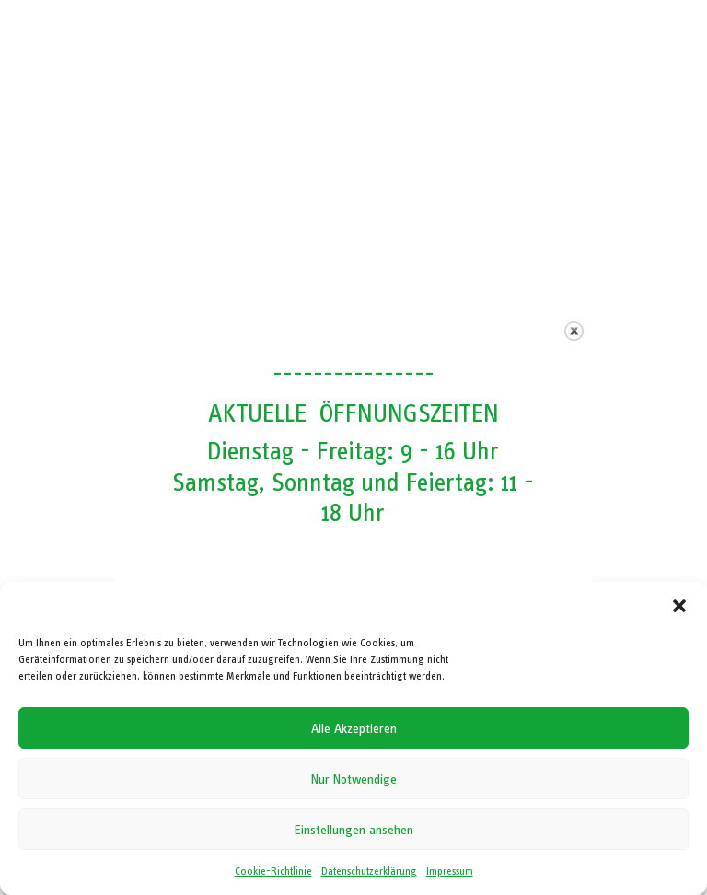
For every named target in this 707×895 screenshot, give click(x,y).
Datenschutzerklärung (369, 871)
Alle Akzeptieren (354, 728)
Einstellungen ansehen (354, 829)
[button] (679, 606)
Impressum (449, 871)
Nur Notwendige (354, 779)
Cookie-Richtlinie (273, 871)
